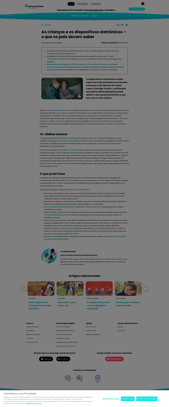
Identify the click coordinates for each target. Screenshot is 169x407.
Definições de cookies (111, 399)
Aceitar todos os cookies (147, 399)
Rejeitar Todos (127, 399)
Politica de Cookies (33, 403)
